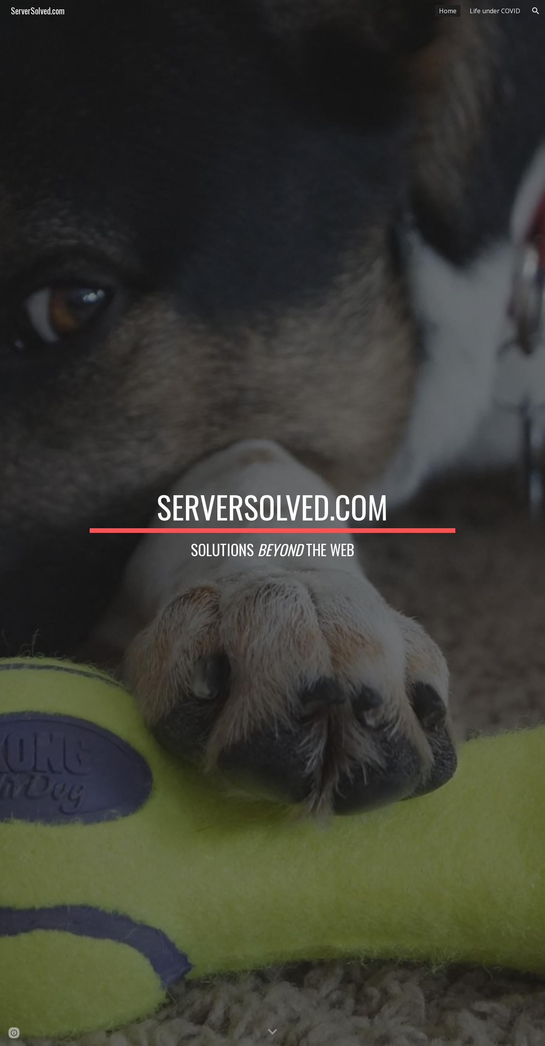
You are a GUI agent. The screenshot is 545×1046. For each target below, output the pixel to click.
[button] (535, 11)
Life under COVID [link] (495, 11)
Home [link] (447, 11)
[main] (272, 523)
